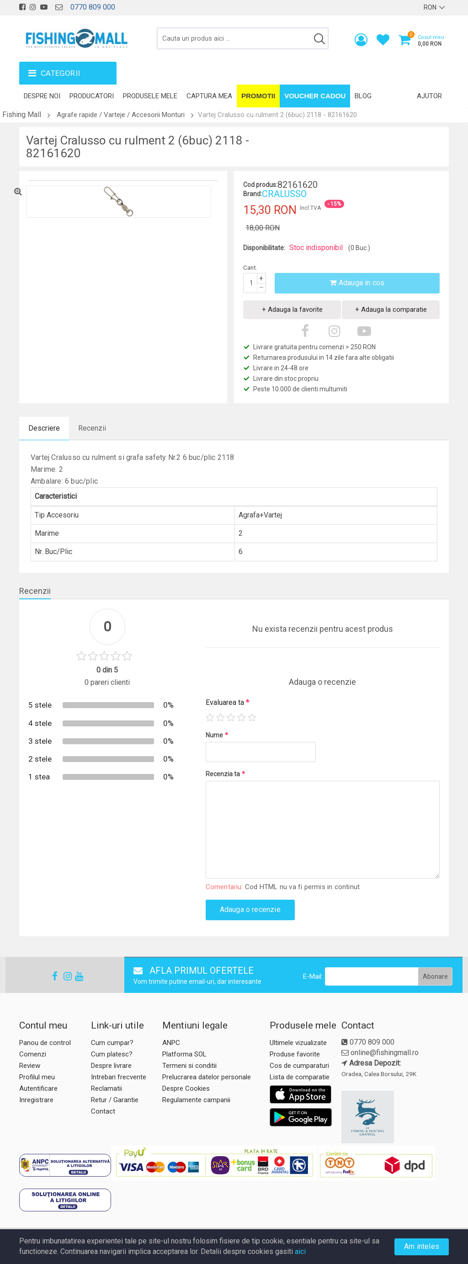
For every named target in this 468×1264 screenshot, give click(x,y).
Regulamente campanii (196, 1100)
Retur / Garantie (114, 1100)
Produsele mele (150, 96)
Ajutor (429, 96)
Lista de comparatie (300, 1077)
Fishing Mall (21, 114)
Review (29, 1065)
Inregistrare (36, 1100)
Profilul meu (37, 1077)
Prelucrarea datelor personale (206, 1077)
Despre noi (42, 96)
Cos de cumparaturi (299, 1065)
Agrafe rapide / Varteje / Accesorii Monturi (121, 115)
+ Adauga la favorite (292, 309)
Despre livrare (111, 1065)
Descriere (44, 428)
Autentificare (38, 1088)
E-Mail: (313, 976)
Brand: (252, 193)
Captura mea (209, 96)
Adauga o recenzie (250, 909)
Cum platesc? (112, 1054)
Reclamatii (106, 1088)
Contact (103, 1111)
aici (300, 1251)
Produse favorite (295, 1054)
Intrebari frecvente (118, 1077)
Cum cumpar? (112, 1043)
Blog (363, 96)
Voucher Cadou (315, 96)
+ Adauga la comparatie (391, 309)
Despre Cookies (186, 1088)
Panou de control (45, 1043)
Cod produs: (260, 184)
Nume (217, 735)
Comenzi (32, 1054)
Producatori (91, 96)
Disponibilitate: (264, 247)
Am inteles (421, 1246)
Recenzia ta (225, 774)
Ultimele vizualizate (298, 1043)
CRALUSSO (284, 193)
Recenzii (92, 428)
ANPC (171, 1043)
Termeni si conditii (189, 1065)
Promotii (258, 96)
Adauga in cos (357, 282)
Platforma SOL (184, 1054)
